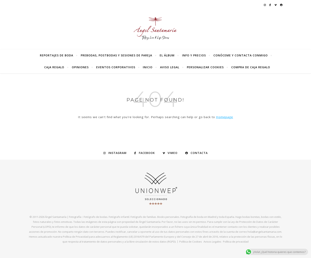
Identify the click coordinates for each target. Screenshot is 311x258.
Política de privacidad (236, 241)
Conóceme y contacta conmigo (240, 55)
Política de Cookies (190, 241)
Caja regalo (54, 67)
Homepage (224, 117)
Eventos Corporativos (115, 67)
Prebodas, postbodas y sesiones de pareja (116, 55)
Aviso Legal (169, 67)
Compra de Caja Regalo (250, 67)
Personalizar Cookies (205, 67)
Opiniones (80, 67)
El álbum (167, 55)
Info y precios (194, 55)
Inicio (148, 67)
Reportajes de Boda (56, 55)
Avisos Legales (212, 241)
